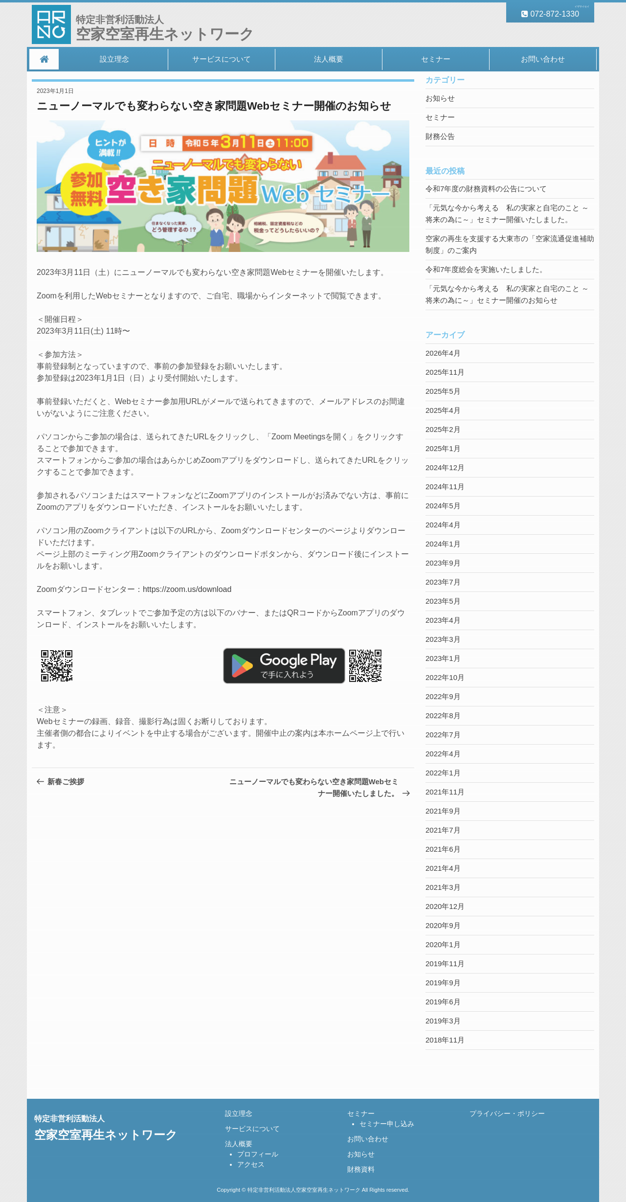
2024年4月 (443, 525)
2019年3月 (443, 1021)
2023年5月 (443, 601)
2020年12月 (445, 906)
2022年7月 (443, 734)
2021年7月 (443, 830)
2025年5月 (443, 391)
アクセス (251, 1164)
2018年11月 (445, 1040)
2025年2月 (443, 429)
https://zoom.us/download (187, 589)
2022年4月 (443, 753)
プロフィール (257, 1154)
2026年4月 (443, 353)
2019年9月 (443, 982)
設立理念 (114, 59)
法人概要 (328, 59)
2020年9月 (443, 925)
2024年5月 (443, 505)
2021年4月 (443, 868)
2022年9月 (443, 696)
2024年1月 (443, 544)
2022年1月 (443, 773)
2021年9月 (443, 811)
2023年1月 (443, 658)
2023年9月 (443, 563)
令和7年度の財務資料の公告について (486, 188)
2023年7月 (443, 582)
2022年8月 (443, 715)
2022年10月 (445, 677)
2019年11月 (445, 963)
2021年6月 (443, 849)
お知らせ (440, 98)
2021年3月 (443, 887)
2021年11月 (445, 792)
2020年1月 (443, 944)
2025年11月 (445, 372)
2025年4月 (443, 410)
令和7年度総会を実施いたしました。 (486, 269)
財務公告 (440, 136)
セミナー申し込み (386, 1124)
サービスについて (221, 59)
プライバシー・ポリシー (507, 1113)
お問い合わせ (543, 59)
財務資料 (361, 1169)
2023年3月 (443, 639)
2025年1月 (443, 448)
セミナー (435, 59)
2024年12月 (445, 467)
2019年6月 (443, 1002)
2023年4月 (443, 620)
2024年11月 (445, 486)
